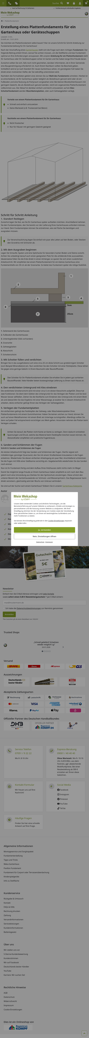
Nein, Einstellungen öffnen (44, 536)
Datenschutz (40, 542)
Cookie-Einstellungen (56, 521)
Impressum (49, 542)
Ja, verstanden (44, 530)
